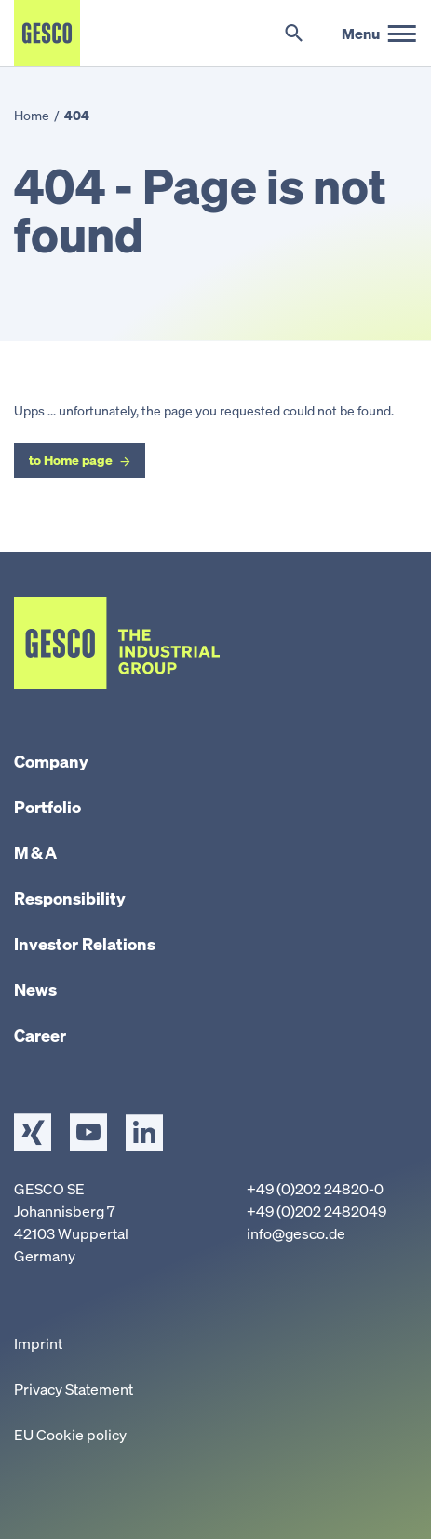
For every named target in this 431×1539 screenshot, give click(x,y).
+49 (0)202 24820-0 (315, 1188)
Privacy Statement (73, 1389)
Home (31, 115)
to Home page (71, 460)
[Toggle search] (293, 33)
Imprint (38, 1343)
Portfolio (47, 807)
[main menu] (379, 33)
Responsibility (70, 898)
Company (51, 761)
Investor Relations (84, 944)
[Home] (47, 33)
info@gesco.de (296, 1233)
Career (40, 1035)
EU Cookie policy (70, 1434)
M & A (35, 852)
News (35, 989)
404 (76, 115)
